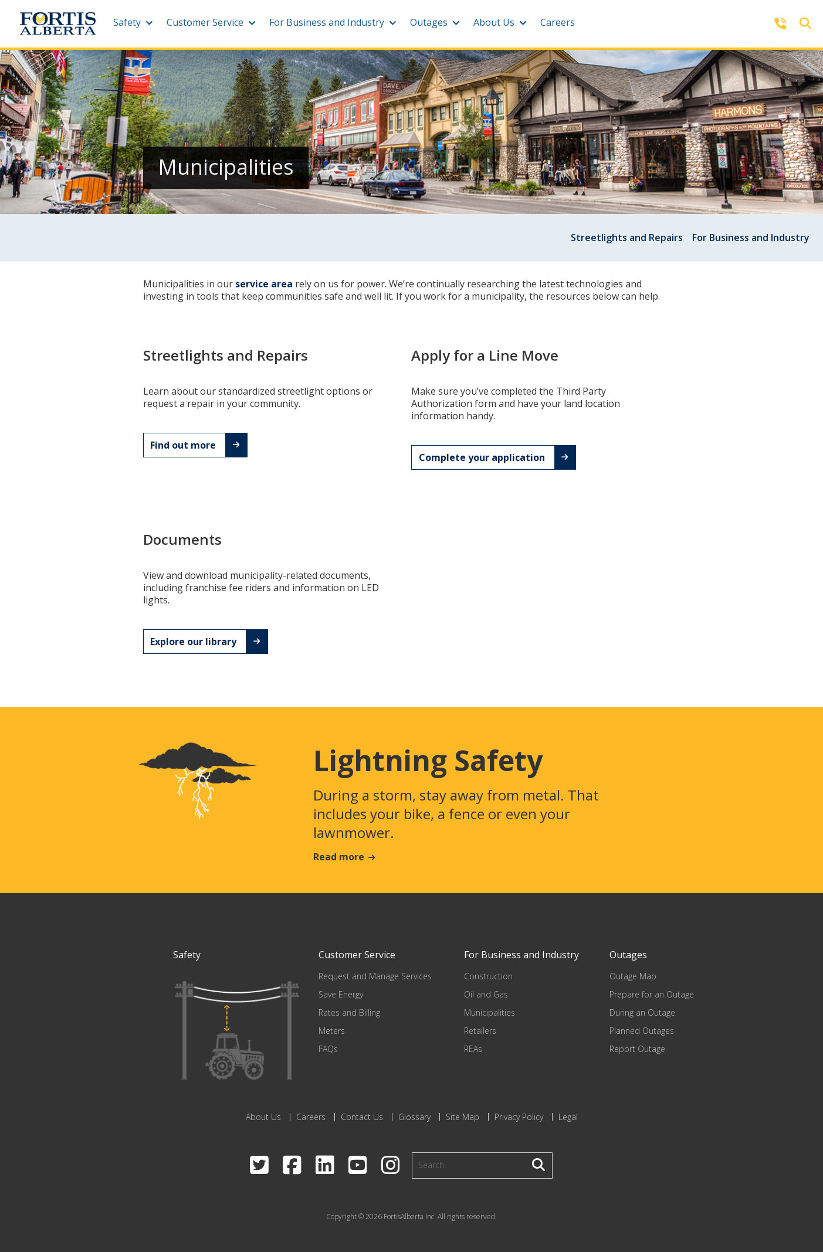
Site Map (462, 1117)
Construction (488, 976)
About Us (493, 22)
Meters (332, 1030)
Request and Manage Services (375, 976)
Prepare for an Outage (651, 994)
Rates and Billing (349, 1012)
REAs (473, 1048)
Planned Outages (641, 1030)
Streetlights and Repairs (627, 237)
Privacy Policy (519, 1117)
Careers (557, 22)
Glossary (414, 1117)
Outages (429, 22)
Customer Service (205, 22)
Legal (568, 1117)
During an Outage (642, 1012)
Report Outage (637, 1048)
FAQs (328, 1048)
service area (264, 283)
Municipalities (489, 1012)
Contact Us (362, 1117)
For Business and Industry (326, 22)
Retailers (480, 1030)
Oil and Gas (486, 994)
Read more (338, 856)
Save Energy (341, 994)
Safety (127, 22)
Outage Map (632, 976)
